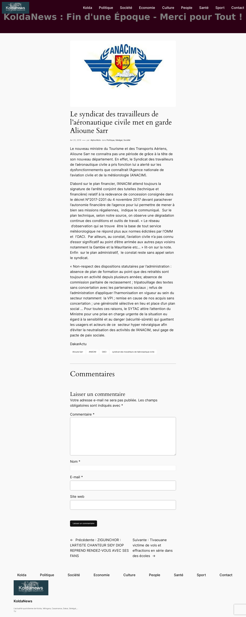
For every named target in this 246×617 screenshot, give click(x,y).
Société (127, 140)
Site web (77, 496)
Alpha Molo (96, 140)
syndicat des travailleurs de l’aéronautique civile (133, 352)
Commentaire (82, 414)
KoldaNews (23, 601)
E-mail (76, 477)
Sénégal (118, 140)
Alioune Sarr (77, 352)
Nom (75, 461)
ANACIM (92, 352)
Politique (110, 140)
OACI (104, 352)
